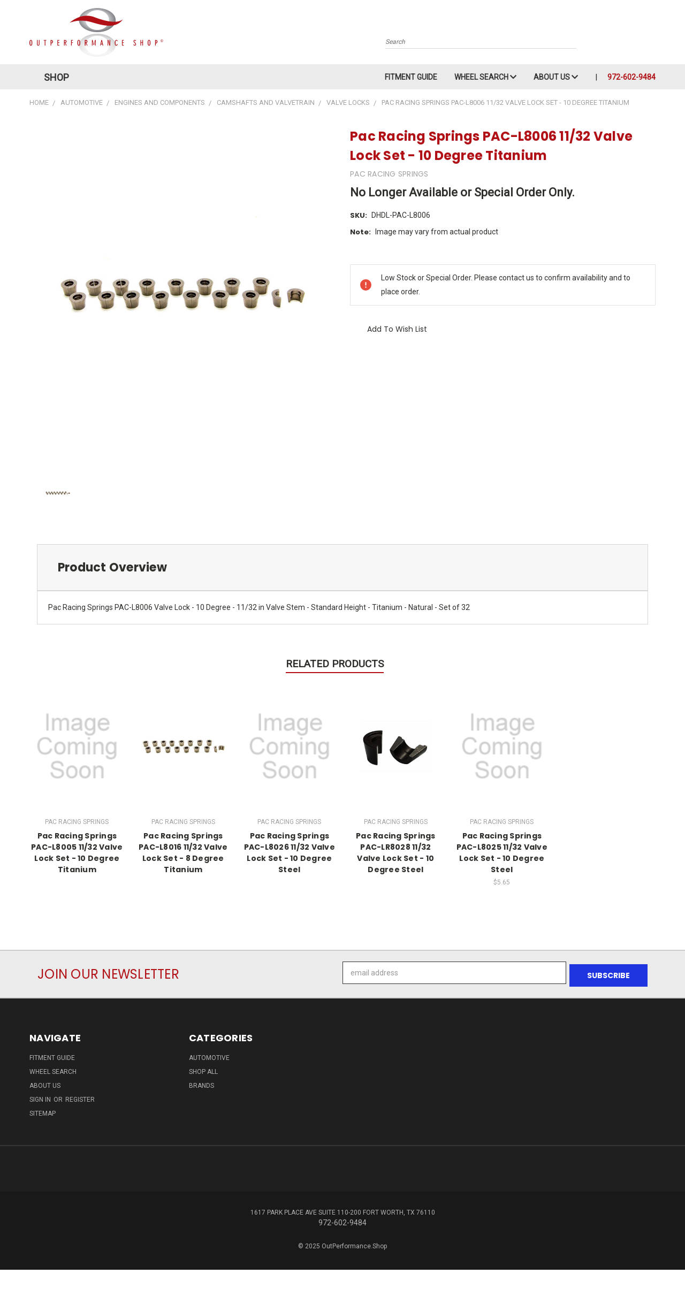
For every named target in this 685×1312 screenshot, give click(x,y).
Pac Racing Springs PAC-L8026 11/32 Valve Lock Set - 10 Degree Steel (289, 852)
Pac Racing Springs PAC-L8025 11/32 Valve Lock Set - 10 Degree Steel (501, 852)
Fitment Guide (411, 77)
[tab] (342, 567)
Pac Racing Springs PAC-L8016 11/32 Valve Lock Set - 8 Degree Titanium (183, 852)
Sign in (40, 1097)
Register (80, 1097)
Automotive (209, 1055)
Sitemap (42, 1111)
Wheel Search (485, 77)
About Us (556, 77)
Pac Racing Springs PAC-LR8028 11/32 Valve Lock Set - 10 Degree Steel (396, 852)
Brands (201, 1083)
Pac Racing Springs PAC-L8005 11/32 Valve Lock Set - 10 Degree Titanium (77, 852)
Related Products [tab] (335, 664)
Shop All (203, 1069)
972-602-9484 (631, 77)
